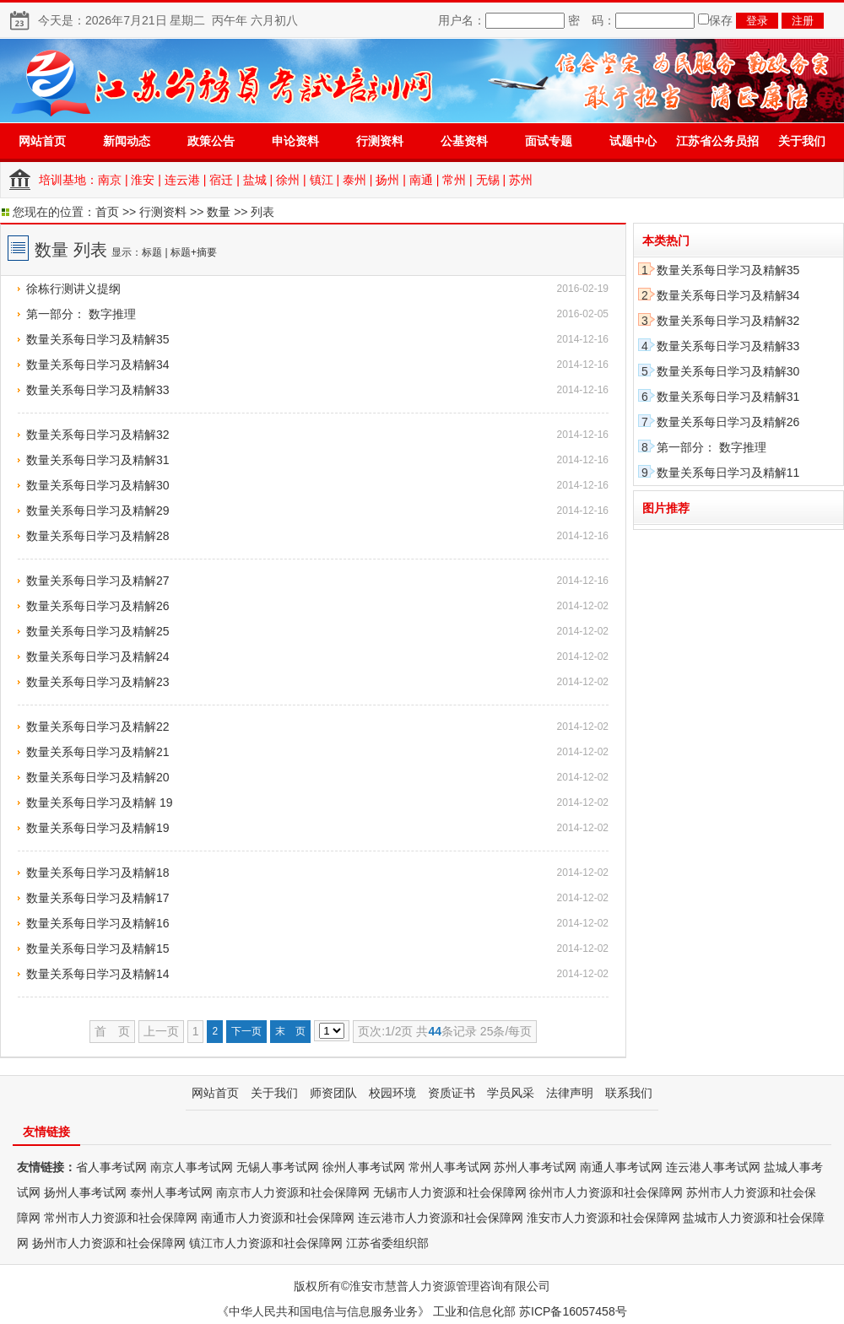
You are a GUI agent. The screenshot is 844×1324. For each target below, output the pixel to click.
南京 (110, 179)
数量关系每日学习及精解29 (98, 510)
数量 (218, 212)
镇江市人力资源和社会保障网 (266, 1243)
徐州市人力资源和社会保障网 (606, 1192)
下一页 (246, 1031)
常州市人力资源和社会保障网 (120, 1217)
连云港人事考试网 (713, 1167)
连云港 (182, 179)
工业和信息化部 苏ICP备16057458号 (530, 1311)
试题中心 (633, 141)
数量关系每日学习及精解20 (98, 777)
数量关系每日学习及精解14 (98, 974)
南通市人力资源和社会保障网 (277, 1217)
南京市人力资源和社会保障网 (293, 1192)
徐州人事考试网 (363, 1167)
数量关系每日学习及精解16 (98, 923)
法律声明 (569, 1093)
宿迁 (221, 179)
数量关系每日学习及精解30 (98, 485)
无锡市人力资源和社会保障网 (450, 1192)
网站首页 (42, 141)
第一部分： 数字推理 (81, 314)
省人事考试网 (111, 1167)
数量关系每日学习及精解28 (98, 536)
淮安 (142, 179)
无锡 (488, 179)
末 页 (290, 1031)
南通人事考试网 (621, 1167)
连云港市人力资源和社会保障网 (440, 1217)
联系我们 (628, 1093)
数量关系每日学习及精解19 (98, 828)
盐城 (255, 179)
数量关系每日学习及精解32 (98, 434)
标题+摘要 (193, 252)
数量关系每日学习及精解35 (98, 339)
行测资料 (379, 141)
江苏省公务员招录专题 (717, 146)
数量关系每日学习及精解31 (98, 460)
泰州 (354, 179)
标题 (152, 252)
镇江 (321, 179)
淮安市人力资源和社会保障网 (603, 1217)
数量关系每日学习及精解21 (98, 752)
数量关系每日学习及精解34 (98, 364)
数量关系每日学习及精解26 (98, 606)
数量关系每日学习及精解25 (98, 631)
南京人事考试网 (191, 1167)
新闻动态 (126, 141)
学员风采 (510, 1093)
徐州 (288, 179)
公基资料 (464, 141)
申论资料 (295, 141)
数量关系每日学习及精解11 (728, 472)
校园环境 (392, 1093)
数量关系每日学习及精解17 (98, 898)
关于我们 (801, 141)
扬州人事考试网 (85, 1192)
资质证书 (451, 1093)
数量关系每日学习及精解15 (98, 948)
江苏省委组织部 (387, 1243)
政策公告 (211, 141)
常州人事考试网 (449, 1167)
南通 (421, 179)
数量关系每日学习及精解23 (98, 682)
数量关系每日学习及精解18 (98, 872)
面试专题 (548, 141)
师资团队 (333, 1093)
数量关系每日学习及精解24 (98, 656)
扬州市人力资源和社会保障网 (109, 1243)
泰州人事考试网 (171, 1192)
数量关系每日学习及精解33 (98, 390)
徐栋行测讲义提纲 (73, 288)
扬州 (387, 179)
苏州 (521, 179)
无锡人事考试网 (277, 1167)
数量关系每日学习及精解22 (98, 726)
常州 (454, 179)
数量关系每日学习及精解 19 (99, 802)
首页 (107, 212)
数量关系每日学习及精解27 (98, 580)
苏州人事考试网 (535, 1167)
